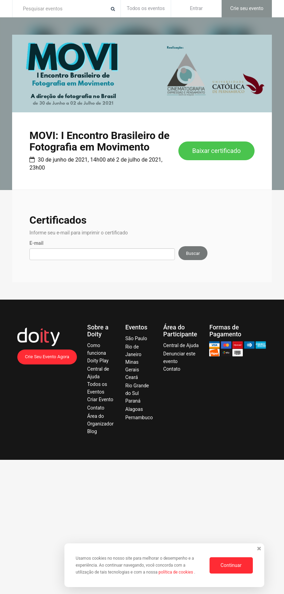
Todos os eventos (146, 8)
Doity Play (98, 360)
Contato (95, 408)
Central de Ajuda (180, 345)
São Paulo (136, 338)
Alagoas (134, 409)
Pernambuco (139, 417)
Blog (92, 431)
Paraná (133, 401)
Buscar (193, 253)
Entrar (196, 8)
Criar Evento (100, 399)
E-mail (36, 243)
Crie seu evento (247, 8)
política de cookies (176, 572)
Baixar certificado (216, 150)
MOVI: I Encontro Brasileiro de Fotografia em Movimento (99, 141)
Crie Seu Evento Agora (47, 356)
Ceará (131, 377)
